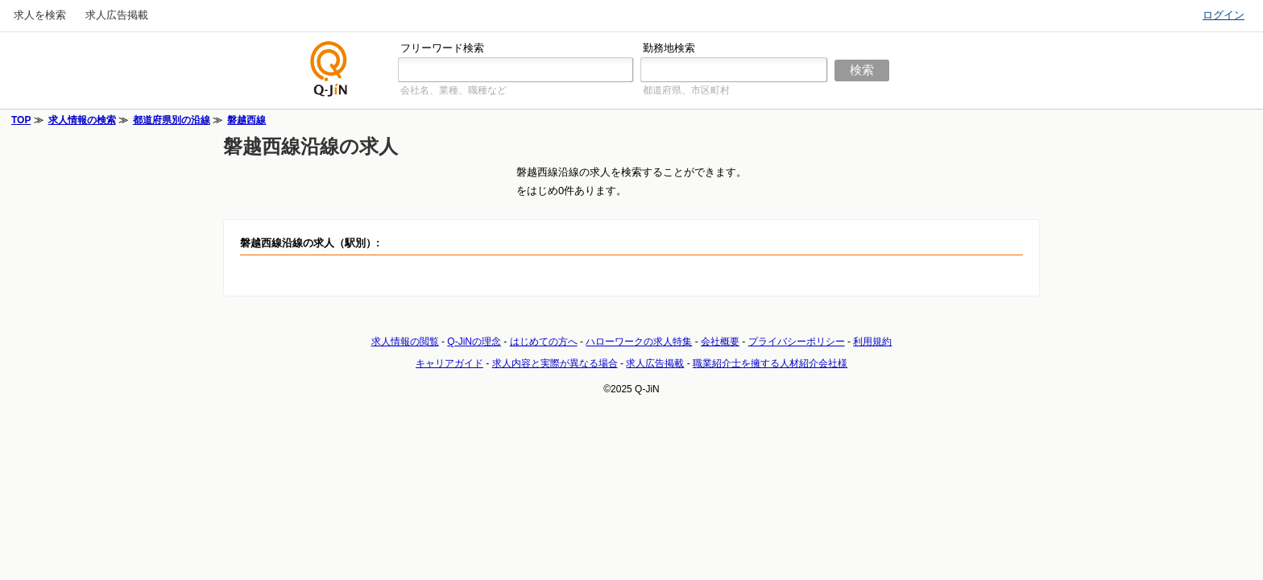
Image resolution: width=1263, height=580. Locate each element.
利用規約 (872, 341)
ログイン (1223, 15)
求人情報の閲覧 (405, 341)
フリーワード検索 (442, 48)
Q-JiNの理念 (474, 341)
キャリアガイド (449, 363)
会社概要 (720, 341)
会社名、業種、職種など (453, 90)
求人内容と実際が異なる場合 (555, 363)
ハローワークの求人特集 (639, 341)
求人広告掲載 (116, 15)
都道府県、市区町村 (686, 90)
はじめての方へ (544, 341)
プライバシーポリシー (796, 341)
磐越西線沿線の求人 (310, 146)
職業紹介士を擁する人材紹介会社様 (770, 363)
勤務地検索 (669, 48)
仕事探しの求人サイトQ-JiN (329, 68)
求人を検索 (40, 15)
